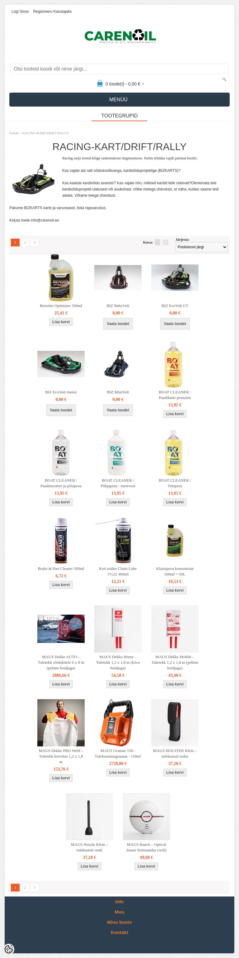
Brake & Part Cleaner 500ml (61, 568)
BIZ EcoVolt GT (175, 305)
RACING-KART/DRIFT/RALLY (46, 133)
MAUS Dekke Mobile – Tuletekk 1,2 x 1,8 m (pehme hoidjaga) (175, 662)
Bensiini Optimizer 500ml (61, 305)
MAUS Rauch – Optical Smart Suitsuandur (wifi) (146, 847)
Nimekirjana (157, 242)
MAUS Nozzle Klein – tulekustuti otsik (89, 847)
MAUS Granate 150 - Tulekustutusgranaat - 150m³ (118, 753)
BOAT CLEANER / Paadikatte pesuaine (175, 395)
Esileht (14, 133)
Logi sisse (20, 11)
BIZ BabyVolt (117, 305)
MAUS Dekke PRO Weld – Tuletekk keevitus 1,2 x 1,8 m (61, 756)
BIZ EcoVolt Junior (61, 392)
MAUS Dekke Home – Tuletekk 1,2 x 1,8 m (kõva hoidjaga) (118, 662)
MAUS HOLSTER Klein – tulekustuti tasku (175, 753)
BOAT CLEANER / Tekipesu (175, 483)
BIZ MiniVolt (118, 392)
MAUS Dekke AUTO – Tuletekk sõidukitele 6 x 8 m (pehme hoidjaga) (61, 662)
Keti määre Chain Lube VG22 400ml (118, 571)
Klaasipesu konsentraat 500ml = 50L (175, 571)
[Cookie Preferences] (8, 949)
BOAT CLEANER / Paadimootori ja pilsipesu (61, 483)
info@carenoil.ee (45, 220)
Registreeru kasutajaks (52, 11)
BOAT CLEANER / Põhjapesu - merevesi (118, 483)
